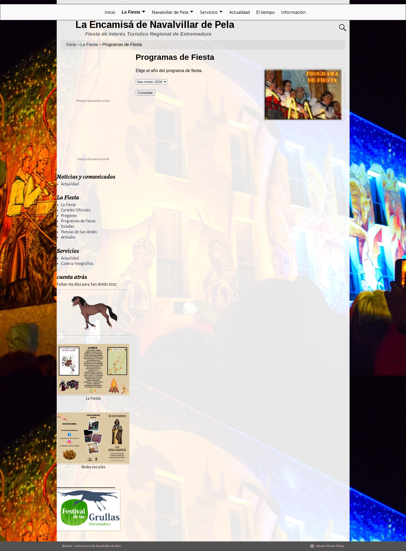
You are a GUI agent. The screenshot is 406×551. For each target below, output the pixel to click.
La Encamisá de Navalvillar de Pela (155, 24)
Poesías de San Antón (79, 232)
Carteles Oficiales (76, 210)
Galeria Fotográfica (77, 263)
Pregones (69, 216)
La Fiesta (131, 12)
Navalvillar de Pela (170, 12)
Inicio (110, 12)
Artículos (68, 237)
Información (293, 12)
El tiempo (265, 12)
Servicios (209, 12)
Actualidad (239, 12)
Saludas (67, 226)
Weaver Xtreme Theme (330, 546)
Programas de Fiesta (78, 221)
